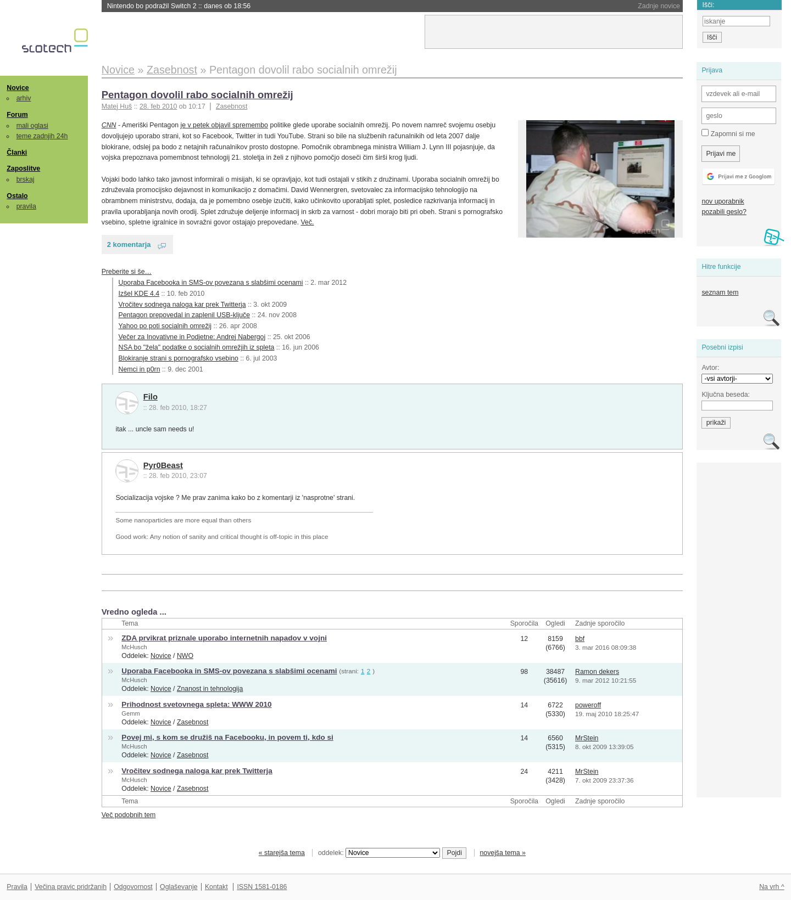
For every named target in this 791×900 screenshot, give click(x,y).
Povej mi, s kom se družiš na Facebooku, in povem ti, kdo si (227, 737)
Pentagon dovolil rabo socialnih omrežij (197, 94)
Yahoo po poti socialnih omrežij (165, 326)
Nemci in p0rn (139, 369)
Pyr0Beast (163, 465)
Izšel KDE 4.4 (139, 293)
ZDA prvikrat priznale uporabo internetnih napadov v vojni (224, 638)
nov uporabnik (722, 201)
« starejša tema (282, 853)
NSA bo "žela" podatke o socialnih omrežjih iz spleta (197, 347)
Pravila (17, 887)
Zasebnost (232, 106)
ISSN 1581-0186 (262, 887)
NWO (185, 656)
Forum (17, 115)
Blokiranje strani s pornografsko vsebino (178, 358)
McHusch (134, 647)
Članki (17, 152)
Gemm (130, 713)
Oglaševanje (178, 887)
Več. (307, 222)
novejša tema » (503, 853)
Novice (18, 88)
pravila (26, 206)
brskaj (25, 179)
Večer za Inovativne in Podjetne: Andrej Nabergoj (192, 337)
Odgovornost (133, 887)
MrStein (586, 738)
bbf (579, 639)
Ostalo (17, 196)
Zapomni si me (728, 133)
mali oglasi (32, 126)
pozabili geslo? (723, 212)
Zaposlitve (23, 168)
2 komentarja (129, 244)
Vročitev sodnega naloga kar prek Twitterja (182, 304)
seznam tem (719, 292)
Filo (150, 396)
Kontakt (216, 887)
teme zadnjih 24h (42, 136)
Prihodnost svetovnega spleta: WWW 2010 (196, 704)
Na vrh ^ (771, 887)
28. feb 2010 (158, 106)
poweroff (588, 705)
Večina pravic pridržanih (71, 887)
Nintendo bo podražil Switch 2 (179, 6)
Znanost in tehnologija (210, 689)
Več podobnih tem (129, 815)
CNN (109, 125)
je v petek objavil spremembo (224, 125)
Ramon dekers (597, 672)
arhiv (23, 98)
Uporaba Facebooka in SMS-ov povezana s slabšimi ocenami (211, 282)
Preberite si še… (127, 271)
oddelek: (379, 853)
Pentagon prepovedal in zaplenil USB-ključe (184, 315)
